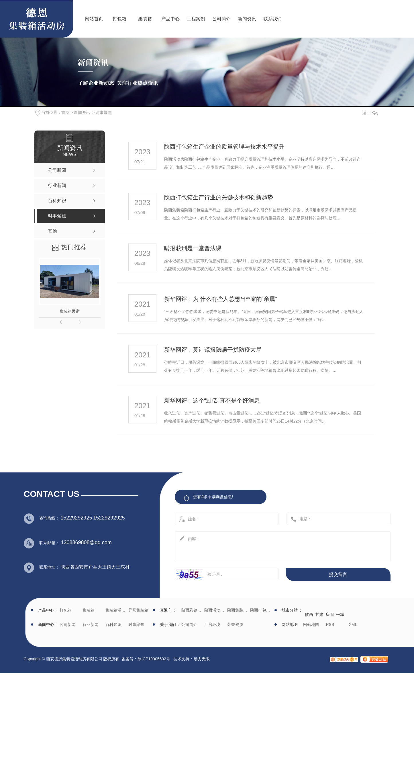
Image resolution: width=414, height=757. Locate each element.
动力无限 (202, 659)
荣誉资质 (235, 624)
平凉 (340, 614)
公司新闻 (68, 624)
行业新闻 (91, 624)
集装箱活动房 (116, 610)
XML (353, 624)
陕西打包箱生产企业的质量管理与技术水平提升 (224, 146)
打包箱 (119, 18)
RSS (330, 624)
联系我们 (272, 18)
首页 (65, 112)
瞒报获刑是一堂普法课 (192, 248)
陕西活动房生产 (215, 610)
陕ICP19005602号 (154, 659)
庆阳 (330, 614)
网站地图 (311, 624)
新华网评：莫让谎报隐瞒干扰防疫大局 (213, 350)
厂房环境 (212, 624)
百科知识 (113, 624)
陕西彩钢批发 (192, 610)
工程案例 (196, 18)
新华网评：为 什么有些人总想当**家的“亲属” (220, 299)
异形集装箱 (138, 610)
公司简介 (221, 18)
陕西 (309, 614)
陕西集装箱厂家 (238, 610)
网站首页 (94, 18)
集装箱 (145, 18)
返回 (370, 112)
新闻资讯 (247, 18)
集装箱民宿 (70, 311)
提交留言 (338, 574)
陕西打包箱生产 (261, 610)
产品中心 (170, 18)
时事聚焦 (104, 112)
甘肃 (319, 614)
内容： (276, 545)
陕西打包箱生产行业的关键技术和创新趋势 (218, 197)
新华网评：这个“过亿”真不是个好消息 (212, 400)
